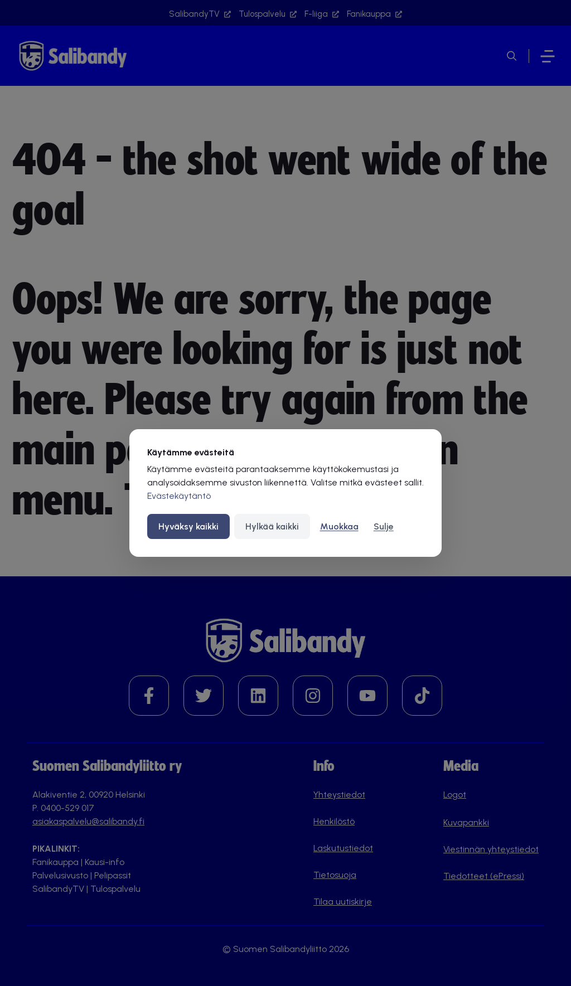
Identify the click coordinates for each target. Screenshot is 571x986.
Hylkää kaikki (272, 526)
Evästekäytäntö (179, 495)
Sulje (384, 526)
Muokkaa (339, 526)
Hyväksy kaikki (188, 526)
